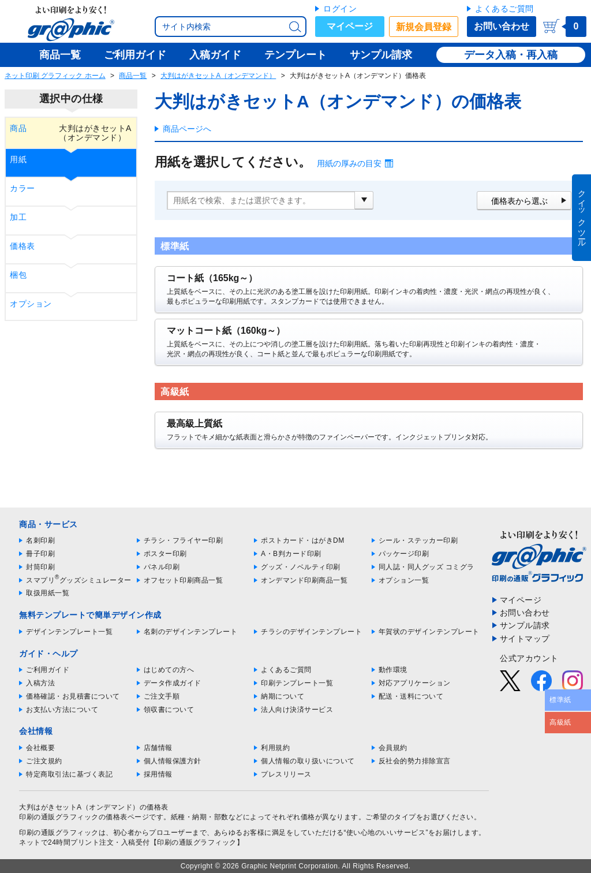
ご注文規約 (44, 761)
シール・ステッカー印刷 (418, 540)
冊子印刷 (40, 554)
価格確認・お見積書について (73, 696)
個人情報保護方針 (172, 761)
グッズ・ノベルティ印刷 (301, 567)
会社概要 (40, 748)
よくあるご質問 (504, 8)
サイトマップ (525, 638)
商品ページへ (187, 128)
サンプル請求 (525, 625)
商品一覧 (133, 76)
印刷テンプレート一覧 (297, 683)
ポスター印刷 (165, 554)
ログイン (340, 8)
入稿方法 (40, 683)
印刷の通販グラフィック (59, 833)
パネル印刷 (162, 567)
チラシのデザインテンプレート (311, 632)
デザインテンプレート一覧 (69, 632)
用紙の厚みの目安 (349, 163)
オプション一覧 (404, 580)
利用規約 (275, 748)
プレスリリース (286, 774)
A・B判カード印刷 (291, 554)
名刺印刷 (40, 540)
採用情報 (158, 774)
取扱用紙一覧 (47, 593)
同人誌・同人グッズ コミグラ (426, 567)
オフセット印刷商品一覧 (183, 580)
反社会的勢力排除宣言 (415, 761)
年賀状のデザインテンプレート (429, 632)
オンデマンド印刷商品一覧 (304, 580)
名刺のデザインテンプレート (191, 632)
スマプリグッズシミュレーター (79, 580)
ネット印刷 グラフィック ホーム (55, 76)
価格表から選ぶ (519, 201)
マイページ (350, 26)
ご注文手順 (162, 696)
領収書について (169, 710)
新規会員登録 (423, 27)
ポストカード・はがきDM (303, 540)
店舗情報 (158, 748)
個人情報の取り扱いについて (308, 761)
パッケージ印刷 (404, 554)
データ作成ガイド (172, 683)
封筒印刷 (40, 567)
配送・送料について (411, 696)
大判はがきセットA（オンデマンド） (218, 76)
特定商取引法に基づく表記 (69, 774)
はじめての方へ (169, 670)
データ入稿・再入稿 (511, 55)
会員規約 (393, 748)
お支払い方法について (62, 710)
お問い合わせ (501, 26)
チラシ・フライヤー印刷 (183, 540)
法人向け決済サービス (297, 710)
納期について (282, 696)
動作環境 (393, 670)
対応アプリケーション (415, 683)
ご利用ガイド (47, 670)
